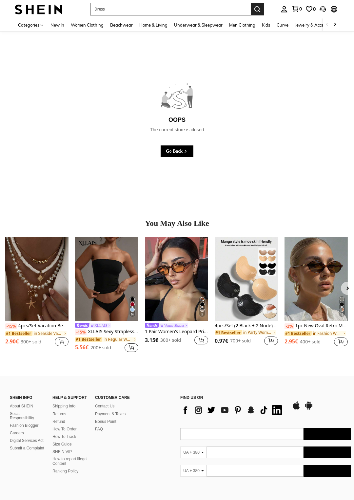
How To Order (64, 429)
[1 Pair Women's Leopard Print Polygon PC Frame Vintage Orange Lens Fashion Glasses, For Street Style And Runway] (176, 279)
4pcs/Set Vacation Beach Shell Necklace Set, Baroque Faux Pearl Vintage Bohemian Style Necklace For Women (37, 326)
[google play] (308, 408)
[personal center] (284, 9)
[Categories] (31, 24)
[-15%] (11, 326)
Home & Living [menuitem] (153, 25)
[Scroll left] (327, 24)
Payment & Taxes (110, 414)
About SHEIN (21, 406)
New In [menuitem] (57, 25)
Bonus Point (105, 421)
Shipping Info (63, 406)
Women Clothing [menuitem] (87, 25)
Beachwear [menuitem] (121, 25)
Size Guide (62, 444)
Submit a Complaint (27, 448)
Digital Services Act (27, 440)
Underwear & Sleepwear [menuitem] (198, 25)
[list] (232, 410)
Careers (17, 433)
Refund (58, 421)
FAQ (99, 429)
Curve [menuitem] (282, 25)
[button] (323, 9)
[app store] (296, 408)
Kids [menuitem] (266, 25)
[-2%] (289, 326)
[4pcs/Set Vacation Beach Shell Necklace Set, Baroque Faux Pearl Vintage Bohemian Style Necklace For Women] (37, 279)
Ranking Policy (65, 471)
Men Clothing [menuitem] (242, 25)
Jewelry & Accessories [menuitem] (316, 25)
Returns (59, 414)
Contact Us (104, 406)
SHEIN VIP (62, 451)
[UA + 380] (193, 452)
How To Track (64, 436)
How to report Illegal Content (70, 461)
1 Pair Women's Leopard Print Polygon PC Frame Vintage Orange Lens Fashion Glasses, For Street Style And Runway (176, 332)
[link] (296, 9)
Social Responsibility (22, 416)
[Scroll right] (335, 24)
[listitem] (37, 295)
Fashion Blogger (24, 425)
